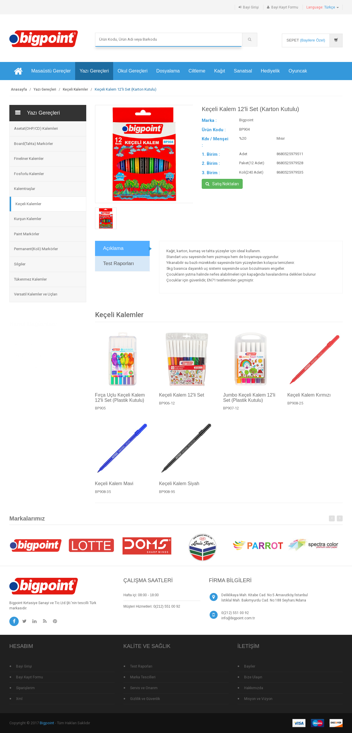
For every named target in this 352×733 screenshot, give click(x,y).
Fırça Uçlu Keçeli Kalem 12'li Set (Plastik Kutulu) (120, 400)
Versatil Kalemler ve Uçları (35, 294)
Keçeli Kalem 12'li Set (181, 397)
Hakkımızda (253, 688)
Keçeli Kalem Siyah (179, 486)
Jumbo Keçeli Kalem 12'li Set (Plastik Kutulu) (249, 400)
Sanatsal (243, 70)
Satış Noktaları (222, 183)
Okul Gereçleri (132, 70)
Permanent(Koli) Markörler (36, 249)
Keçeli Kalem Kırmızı (309, 397)
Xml (19, 699)
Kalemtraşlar (24, 188)
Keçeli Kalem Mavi (114, 486)
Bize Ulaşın (253, 677)
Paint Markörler (26, 234)
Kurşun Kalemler (27, 219)
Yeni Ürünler (23, 341)
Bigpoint (47, 723)
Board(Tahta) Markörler (33, 143)
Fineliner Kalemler (29, 158)
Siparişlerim (25, 688)
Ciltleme (197, 70)
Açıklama (113, 248)
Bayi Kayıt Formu (284, 7)
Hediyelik (270, 70)
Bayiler (249, 666)
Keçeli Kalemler (75, 89)
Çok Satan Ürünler (28, 353)
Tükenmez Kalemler (30, 279)
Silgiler (19, 264)
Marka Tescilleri (143, 677)
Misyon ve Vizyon (258, 699)
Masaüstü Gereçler (51, 70)
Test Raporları (118, 263)
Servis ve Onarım (144, 688)
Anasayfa (19, 89)
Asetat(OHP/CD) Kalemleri (36, 128)
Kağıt (219, 70)
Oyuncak (298, 70)
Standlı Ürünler (25, 364)
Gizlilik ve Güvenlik (145, 699)
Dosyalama (168, 70)
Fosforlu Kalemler (29, 174)
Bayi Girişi (251, 7)
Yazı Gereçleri (94, 70)
